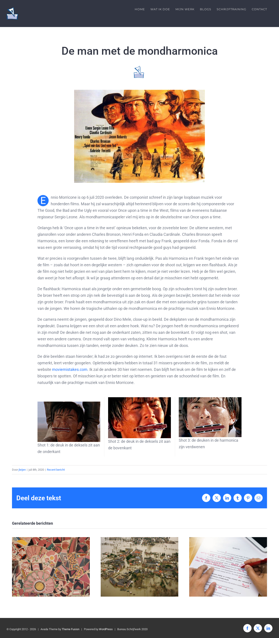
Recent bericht (56, 469)
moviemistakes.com (69, 369)
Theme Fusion (70, 629)
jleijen (22, 469)
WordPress (106, 629)
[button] (15, 567)
